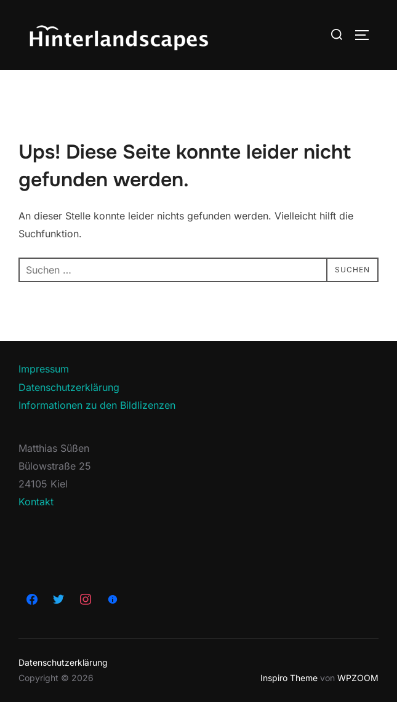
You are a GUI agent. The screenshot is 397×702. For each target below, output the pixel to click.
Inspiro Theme (289, 677)
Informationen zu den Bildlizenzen (96, 405)
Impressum (43, 369)
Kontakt (36, 501)
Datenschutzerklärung (68, 387)
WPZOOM (358, 677)
